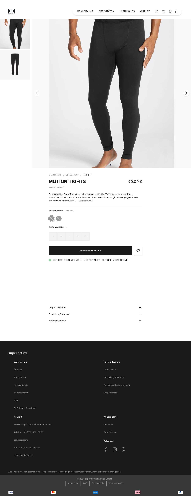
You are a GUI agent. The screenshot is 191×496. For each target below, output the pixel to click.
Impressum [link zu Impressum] (73, 483)
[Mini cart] (176, 11)
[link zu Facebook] (106, 449)
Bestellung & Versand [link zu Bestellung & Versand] (114, 377)
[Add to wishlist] (138, 250)
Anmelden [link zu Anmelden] (108, 424)
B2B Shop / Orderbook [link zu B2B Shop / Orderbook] (25, 408)
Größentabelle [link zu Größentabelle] (111, 393)
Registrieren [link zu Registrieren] (110, 432)
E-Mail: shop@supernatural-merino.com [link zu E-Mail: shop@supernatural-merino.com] (33, 424)
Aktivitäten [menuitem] (106, 12)
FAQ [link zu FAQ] (16, 400)
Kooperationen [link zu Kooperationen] (21, 393)
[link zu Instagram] (115, 449)
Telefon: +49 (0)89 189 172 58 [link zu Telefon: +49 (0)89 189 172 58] (28, 432)
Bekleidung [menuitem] (85, 12)
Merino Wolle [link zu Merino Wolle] (20, 377)
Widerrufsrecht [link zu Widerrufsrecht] (116, 483)
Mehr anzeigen (86, 201)
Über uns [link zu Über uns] (18, 369)
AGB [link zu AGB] (85, 483)
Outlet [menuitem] (145, 12)
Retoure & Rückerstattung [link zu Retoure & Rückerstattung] (117, 385)
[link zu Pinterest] (123, 449)
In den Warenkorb (90, 250)
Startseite (55, 175)
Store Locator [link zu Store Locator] (110, 369)
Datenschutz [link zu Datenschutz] (98, 483)
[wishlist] (163, 11)
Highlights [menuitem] (127, 12)
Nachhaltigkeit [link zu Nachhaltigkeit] (21, 385)
